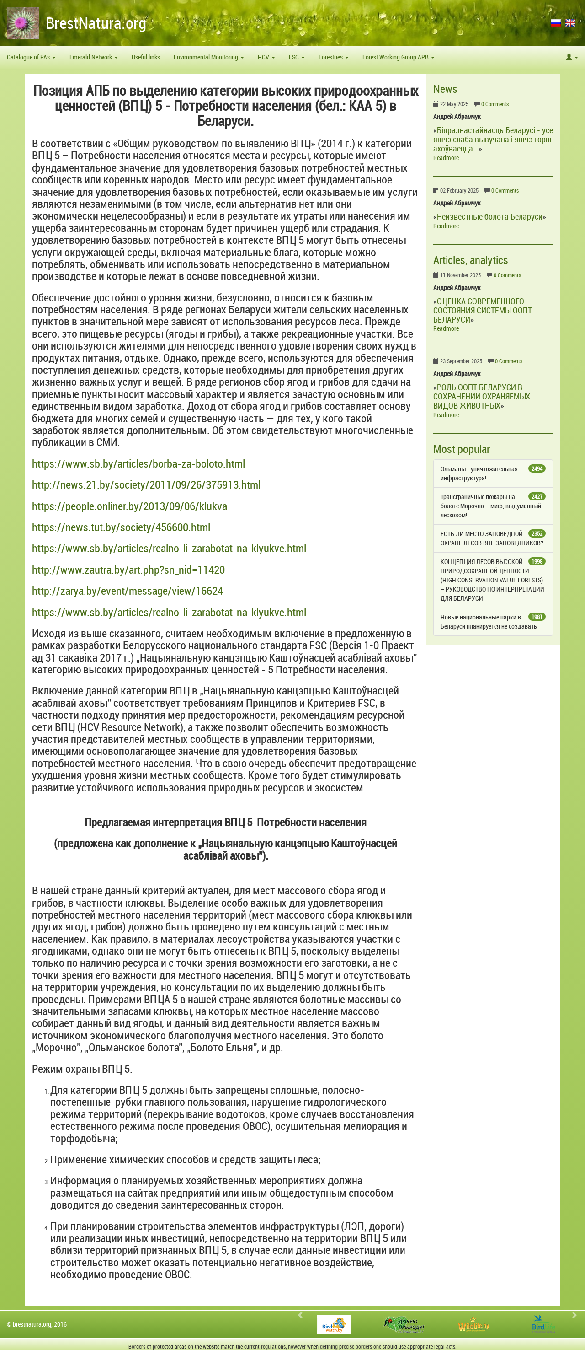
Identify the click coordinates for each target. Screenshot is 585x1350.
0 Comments (495, 104)
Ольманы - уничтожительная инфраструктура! (493, 473)
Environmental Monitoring (209, 57)
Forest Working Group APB (398, 57)
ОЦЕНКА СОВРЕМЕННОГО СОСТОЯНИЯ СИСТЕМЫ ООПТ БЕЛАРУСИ (482, 310)
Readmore (446, 157)
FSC (297, 57)
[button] (572, 57)
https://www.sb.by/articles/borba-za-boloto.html (138, 463)
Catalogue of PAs (31, 57)
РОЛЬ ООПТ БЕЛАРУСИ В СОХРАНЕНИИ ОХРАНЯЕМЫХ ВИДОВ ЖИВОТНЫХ (481, 396)
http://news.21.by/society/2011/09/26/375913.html (146, 484)
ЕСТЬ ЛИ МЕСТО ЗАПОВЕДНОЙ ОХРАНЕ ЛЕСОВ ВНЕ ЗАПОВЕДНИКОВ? (493, 538)
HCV (266, 57)
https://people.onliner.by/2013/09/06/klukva (129, 506)
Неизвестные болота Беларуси (489, 216)
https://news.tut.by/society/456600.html (121, 527)
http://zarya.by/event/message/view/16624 (127, 590)
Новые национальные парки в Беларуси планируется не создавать (493, 621)
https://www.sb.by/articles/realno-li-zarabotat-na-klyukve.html (169, 548)
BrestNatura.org (96, 22)
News (445, 88)
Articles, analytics (470, 260)
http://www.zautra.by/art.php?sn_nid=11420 (128, 569)
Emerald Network (93, 57)
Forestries (334, 57)
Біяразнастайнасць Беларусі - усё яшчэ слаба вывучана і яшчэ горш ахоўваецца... (493, 139)
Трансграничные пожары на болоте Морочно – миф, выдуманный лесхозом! (493, 505)
